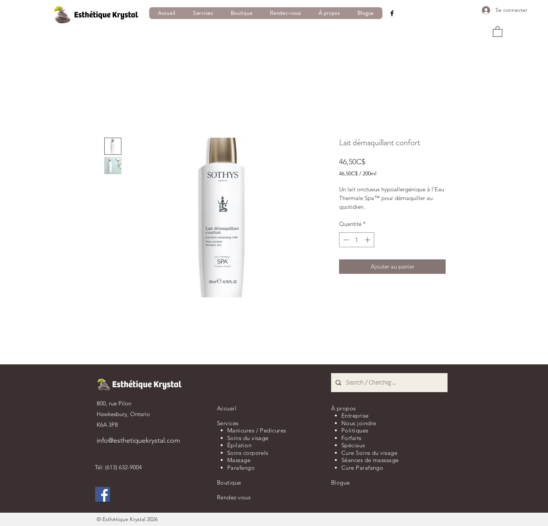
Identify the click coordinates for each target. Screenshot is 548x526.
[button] (203, 13)
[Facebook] (392, 13)
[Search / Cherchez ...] (389, 382)
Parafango (241, 467)
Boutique (229, 482)
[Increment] (368, 240)
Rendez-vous (233, 497)
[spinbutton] (356, 240)
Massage (238, 460)
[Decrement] (345, 240)
